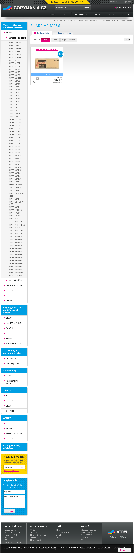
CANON (58, 535)
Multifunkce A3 (35, 540)
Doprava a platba (11, 530)
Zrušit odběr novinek (11, 471)
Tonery (33, 537)
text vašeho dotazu (14, 501)
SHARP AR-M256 (126, 21)
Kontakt (111, 14)
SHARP (100, 21)
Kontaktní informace (12, 532)
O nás (65, 14)
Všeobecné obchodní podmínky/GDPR (89, 531)
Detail (35, 82)
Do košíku (37, 78)
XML (82, 540)
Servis (97, 14)
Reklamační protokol (13, 542)
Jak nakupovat (81, 14)
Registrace (127, 2)
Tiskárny (33, 532)
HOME (52, 14)
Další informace (59, 550)
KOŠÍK (121, 7)
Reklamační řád (11, 535)
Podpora (125, 14)
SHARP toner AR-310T (47, 49)
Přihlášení (113, 2)
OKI (57, 537)
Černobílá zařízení (111, 21)
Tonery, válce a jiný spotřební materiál (81, 21)
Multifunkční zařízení (38, 535)
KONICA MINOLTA (62, 532)
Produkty (62, 21)
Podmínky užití (86, 537)
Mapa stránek (86, 535)
